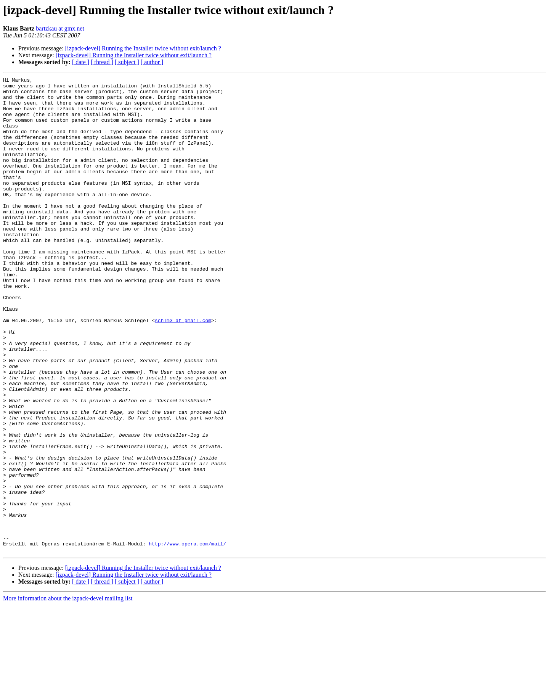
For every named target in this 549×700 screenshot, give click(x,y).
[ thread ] (102, 62)
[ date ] (80, 62)
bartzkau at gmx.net (60, 28)
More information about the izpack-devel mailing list (67, 693)
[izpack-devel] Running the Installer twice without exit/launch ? (143, 48)
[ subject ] (127, 62)
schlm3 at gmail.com (183, 369)
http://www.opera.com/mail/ (187, 637)
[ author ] (152, 62)
